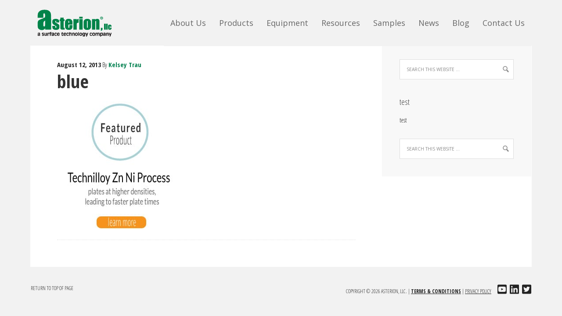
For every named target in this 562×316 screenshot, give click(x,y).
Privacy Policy (478, 291)
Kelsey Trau (124, 64)
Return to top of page (52, 288)
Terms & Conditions (436, 291)
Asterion (81, 22)
